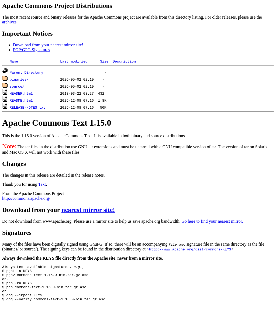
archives (9, 22)
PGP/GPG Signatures (31, 49)
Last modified (73, 61)
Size (104, 61)
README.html (21, 100)
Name (14, 61)
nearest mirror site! (88, 209)
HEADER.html (21, 93)
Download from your (31, 209)
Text (42, 184)
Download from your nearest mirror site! (48, 45)
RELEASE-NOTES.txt (28, 107)
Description (124, 61)
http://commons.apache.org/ (26, 198)
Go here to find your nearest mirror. (212, 221)
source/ (17, 86)
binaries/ (19, 79)
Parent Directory (26, 72)
